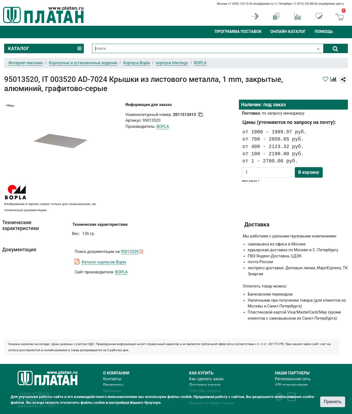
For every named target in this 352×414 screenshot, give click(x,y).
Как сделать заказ (206, 379)
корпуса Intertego (172, 63)
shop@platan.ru (263, 4)
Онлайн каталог (288, 31)
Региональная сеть (293, 379)
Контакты (112, 379)
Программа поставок (238, 31)
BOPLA (121, 272)
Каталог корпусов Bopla (104, 262)
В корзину (308, 172)
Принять (332, 401)
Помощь (324, 31)
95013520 (130, 251)
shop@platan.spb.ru (331, 4)
